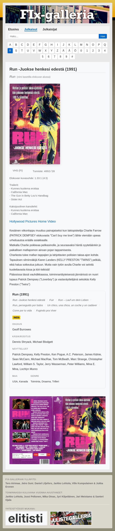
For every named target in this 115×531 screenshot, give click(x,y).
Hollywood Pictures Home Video (32, 221)
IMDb (16, 317)
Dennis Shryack (21, 341)
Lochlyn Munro (29, 369)
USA (15, 381)
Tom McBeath (61, 359)
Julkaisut (30, 29)
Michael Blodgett (43, 341)
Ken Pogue (58, 354)
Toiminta (35, 381)
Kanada (23, 381)
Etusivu (13, 29)
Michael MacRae (41, 359)
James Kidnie (93, 354)
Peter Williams (76, 364)
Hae (102, 36)
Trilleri (55, 381)
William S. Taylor (33, 364)
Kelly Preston (42, 354)
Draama (46, 381)
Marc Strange (79, 359)
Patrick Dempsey (22, 354)
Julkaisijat (50, 29)
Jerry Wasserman (55, 364)
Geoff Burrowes (21, 329)
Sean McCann (20, 359)
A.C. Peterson (74, 354)
